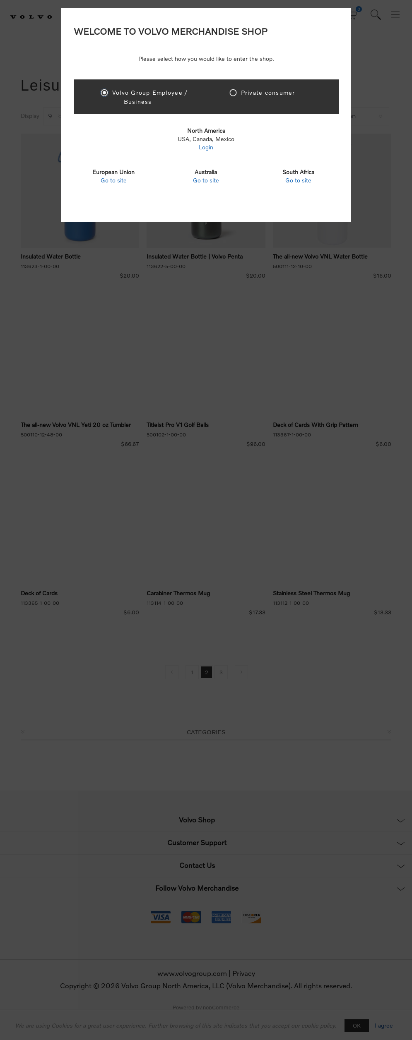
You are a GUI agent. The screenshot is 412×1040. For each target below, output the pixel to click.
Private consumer (268, 92)
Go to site (114, 180)
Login (206, 147)
